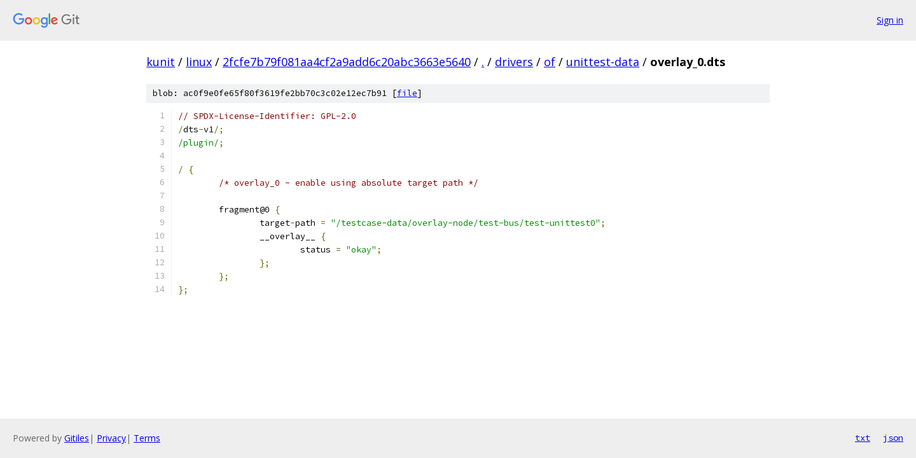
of (549, 61)
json (893, 437)
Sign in (890, 20)
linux (199, 61)
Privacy (111, 438)
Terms (147, 438)
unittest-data (602, 61)
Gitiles (76, 438)
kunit (160, 61)
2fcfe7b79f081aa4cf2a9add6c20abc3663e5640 (347, 61)
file (407, 93)
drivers (514, 61)
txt (862, 437)
